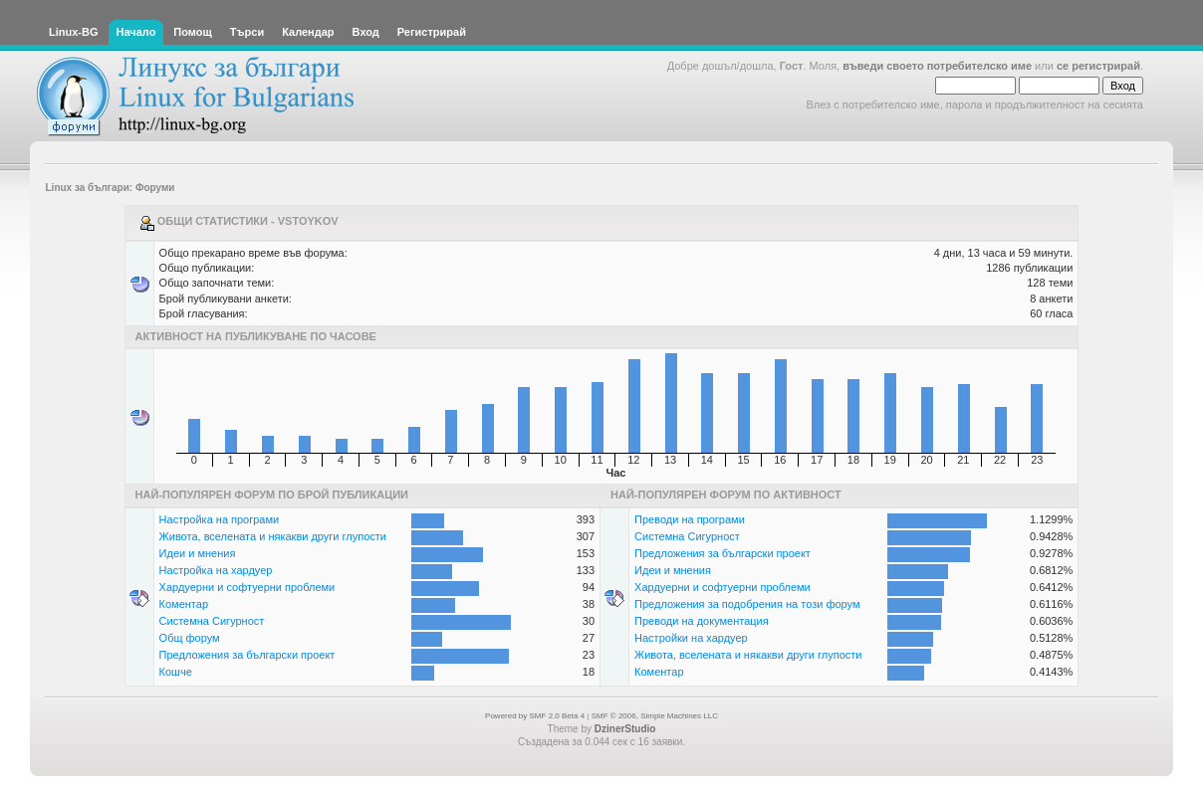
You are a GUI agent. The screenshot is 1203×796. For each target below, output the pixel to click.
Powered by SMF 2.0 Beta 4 (535, 715)
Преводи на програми (689, 519)
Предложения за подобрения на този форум (746, 604)
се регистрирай (1098, 66)
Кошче (175, 672)
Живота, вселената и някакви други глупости (272, 536)
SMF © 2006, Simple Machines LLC (655, 715)
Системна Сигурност (212, 621)
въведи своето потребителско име (937, 66)
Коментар (183, 604)
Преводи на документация (701, 621)
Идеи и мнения (197, 553)
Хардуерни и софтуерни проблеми (247, 587)
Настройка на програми (219, 519)
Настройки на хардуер (691, 638)
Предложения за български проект (247, 655)
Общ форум (189, 638)
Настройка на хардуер (216, 570)
